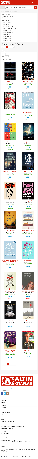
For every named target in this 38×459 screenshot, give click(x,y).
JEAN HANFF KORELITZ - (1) (9, 32)
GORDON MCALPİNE (10, 354)
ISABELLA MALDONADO (10, 84)
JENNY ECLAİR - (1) (8, 40)
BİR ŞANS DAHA (28, 260)
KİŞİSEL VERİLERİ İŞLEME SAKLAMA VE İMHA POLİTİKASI (12, 426)
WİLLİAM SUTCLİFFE (28, 324)
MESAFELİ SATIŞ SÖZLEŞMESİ (7, 428)
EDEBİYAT (8, 11)
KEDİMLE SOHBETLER (10, 291)
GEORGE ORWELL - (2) (8, 26)
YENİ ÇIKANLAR (4, 402)
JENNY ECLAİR (10, 234)
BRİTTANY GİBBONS (28, 294)
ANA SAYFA (3, 11)
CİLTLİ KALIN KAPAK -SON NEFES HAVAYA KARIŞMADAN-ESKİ (10, 261)
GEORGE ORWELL (10, 204)
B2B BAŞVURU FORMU (5, 412)
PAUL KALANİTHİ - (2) (8, 22)
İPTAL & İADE (3, 431)
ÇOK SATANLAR (4, 405)
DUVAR (28, 320)
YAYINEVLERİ (3, 407)
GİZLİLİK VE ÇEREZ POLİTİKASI (7, 424)
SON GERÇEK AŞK (28, 171)
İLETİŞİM (2, 414)
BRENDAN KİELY (28, 174)
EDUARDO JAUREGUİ (10, 294)
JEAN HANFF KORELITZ (10, 114)
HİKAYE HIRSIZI (10, 111)
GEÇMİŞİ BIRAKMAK (10, 230)
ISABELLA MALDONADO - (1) (10, 28)
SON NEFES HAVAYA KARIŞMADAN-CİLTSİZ (28, 111)
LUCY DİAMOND (28, 263)
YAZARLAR (3, 410)
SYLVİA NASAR (28, 353)
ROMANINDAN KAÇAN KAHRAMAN (10, 351)
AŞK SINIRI (28, 142)
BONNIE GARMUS (10, 145)
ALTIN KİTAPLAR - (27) (8, 16)
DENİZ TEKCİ (28, 145)
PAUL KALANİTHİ (28, 115)
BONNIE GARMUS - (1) (8, 34)
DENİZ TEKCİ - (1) (7, 36)
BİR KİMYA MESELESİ (10, 142)
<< (2, 47)
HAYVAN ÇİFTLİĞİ (28, 201)
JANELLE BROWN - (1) (8, 30)
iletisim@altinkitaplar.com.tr (14, 388)
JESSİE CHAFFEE (10, 174)
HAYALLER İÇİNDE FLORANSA (10, 171)
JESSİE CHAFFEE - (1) (8, 38)
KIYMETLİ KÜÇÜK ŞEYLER (28, 81)
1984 (10, 201)
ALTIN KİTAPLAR (10, 83)
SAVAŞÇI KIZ (10, 81)
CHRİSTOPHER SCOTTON (28, 234)
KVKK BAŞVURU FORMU (5, 433)
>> (13, 47)
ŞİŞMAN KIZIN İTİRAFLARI (28, 291)
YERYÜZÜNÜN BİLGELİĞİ (28, 230)
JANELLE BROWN (28, 84)
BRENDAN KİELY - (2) (8, 24)
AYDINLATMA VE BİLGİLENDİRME (7, 421)
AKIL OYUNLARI (28, 350)
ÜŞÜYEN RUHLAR (10, 320)
